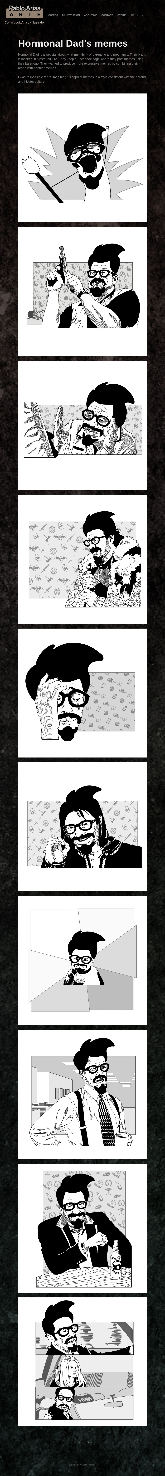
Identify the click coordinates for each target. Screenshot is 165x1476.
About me (90, 15)
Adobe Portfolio (88, 1465)
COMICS (53, 15)
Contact (107, 15)
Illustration (71, 15)
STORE (121, 15)
